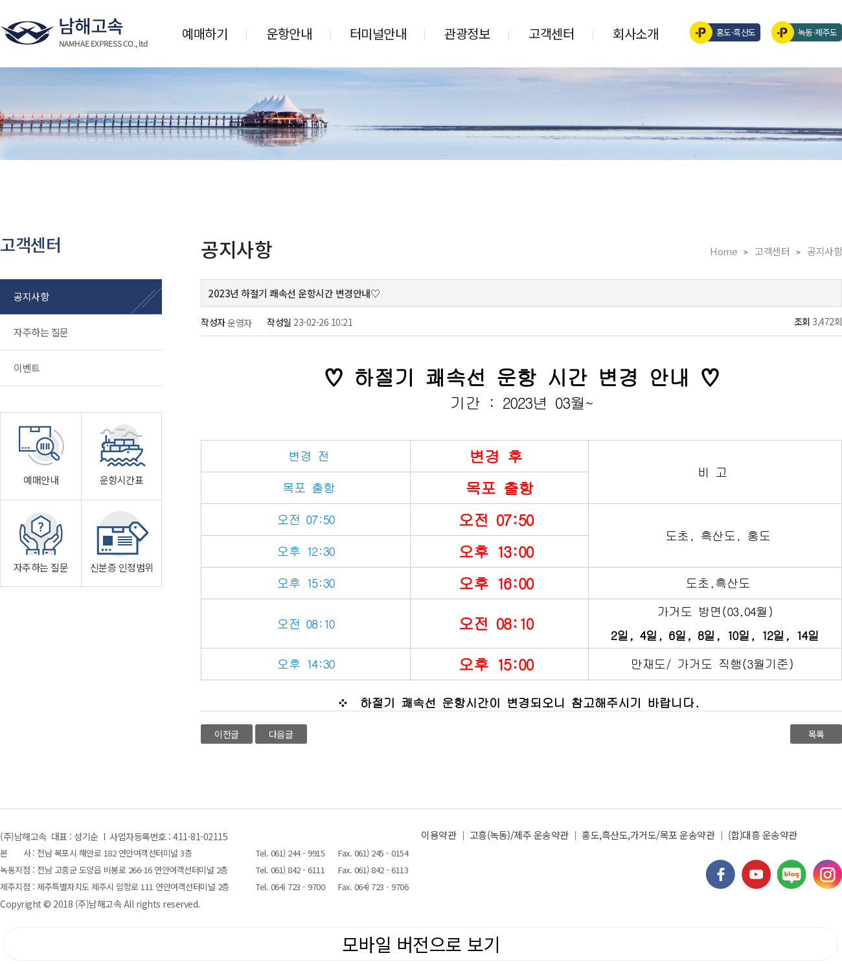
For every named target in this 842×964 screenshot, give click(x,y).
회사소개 (635, 33)
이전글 (226, 734)
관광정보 (467, 33)
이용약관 (438, 835)
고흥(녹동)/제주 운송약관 (519, 835)
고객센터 (551, 33)
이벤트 (27, 367)
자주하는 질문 (41, 332)
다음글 (281, 734)
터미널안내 (378, 33)
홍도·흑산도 (727, 32)
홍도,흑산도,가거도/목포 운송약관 (648, 835)
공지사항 (31, 296)
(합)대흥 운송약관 (762, 835)
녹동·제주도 (808, 32)
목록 (816, 734)
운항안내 (289, 33)
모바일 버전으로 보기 (421, 944)
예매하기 (204, 33)
